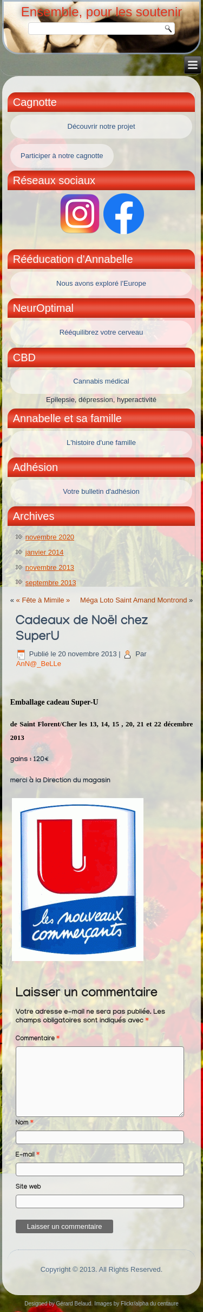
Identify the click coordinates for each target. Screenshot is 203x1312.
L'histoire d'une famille (101, 442)
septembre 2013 (50, 583)
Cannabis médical (101, 381)
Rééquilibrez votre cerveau (101, 332)
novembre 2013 (49, 567)
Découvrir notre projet (101, 126)
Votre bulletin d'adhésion (101, 491)
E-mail (28, 1155)
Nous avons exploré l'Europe (101, 283)
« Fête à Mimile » (43, 600)
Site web (28, 1187)
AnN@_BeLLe (38, 664)
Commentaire (38, 1039)
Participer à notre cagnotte (62, 156)
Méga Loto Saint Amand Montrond (133, 600)
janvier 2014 (44, 552)
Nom (25, 1123)
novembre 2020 (49, 537)
